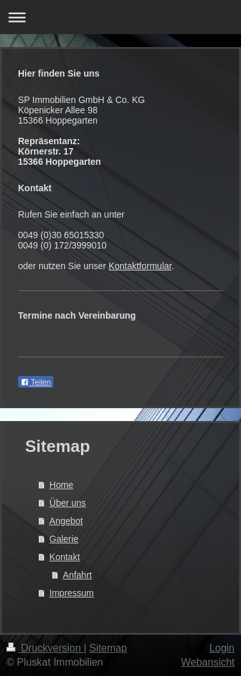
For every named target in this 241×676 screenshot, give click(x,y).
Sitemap (108, 648)
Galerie (63, 539)
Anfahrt (77, 575)
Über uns (67, 503)
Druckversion (45, 648)
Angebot (66, 521)
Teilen (36, 382)
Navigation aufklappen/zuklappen (120, 17)
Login (222, 648)
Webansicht (208, 662)
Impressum (71, 593)
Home (61, 485)
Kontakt (64, 557)
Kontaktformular (140, 266)
